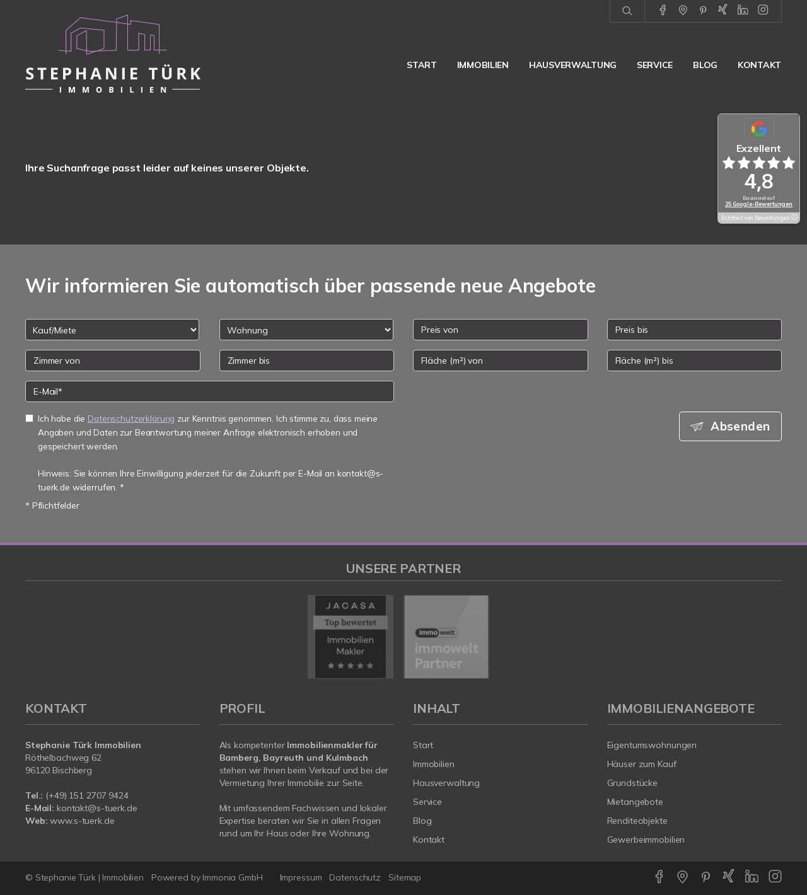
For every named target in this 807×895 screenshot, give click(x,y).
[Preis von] (500, 329)
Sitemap (404, 877)
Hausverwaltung (573, 65)
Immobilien (483, 65)
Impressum (301, 877)
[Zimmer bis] (307, 360)
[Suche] (627, 11)
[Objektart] (306, 329)
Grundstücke (632, 782)
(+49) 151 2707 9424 (87, 795)
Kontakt (759, 65)
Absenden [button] (741, 426)
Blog (705, 65)
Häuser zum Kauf (641, 764)
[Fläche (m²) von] (500, 360)
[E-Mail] (209, 391)
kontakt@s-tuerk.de (97, 808)
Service (655, 65)
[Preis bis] (694, 329)
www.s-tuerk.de (82, 820)
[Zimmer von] (112, 360)
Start (422, 65)
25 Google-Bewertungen (758, 203)
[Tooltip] (794, 218)
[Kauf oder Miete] (112, 329)
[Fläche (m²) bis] (694, 360)
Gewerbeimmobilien (646, 839)
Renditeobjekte (637, 820)
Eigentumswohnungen (652, 745)
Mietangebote (635, 801)
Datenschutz (355, 877)
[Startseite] (112, 53)
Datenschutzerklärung (131, 418)
